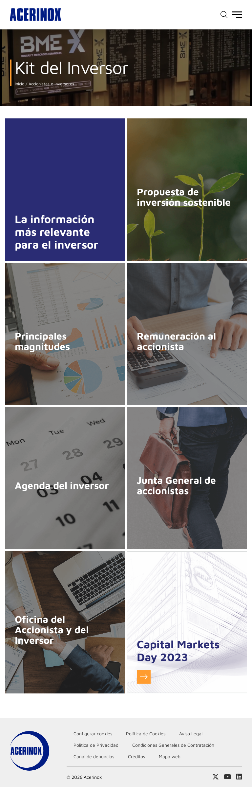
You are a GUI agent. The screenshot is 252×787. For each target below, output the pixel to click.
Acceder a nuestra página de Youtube (227, 777)
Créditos (136, 756)
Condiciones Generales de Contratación (173, 745)
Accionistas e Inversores (50, 84)
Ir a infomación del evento (144, 677)
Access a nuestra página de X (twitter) (215, 777)
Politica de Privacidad (96, 745)
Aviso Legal (190, 733)
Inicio (19, 84)
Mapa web (169, 756)
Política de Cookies (145, 733)
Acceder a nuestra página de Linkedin (239, 777)
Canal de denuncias (94, 756)
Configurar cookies (93, 733)
